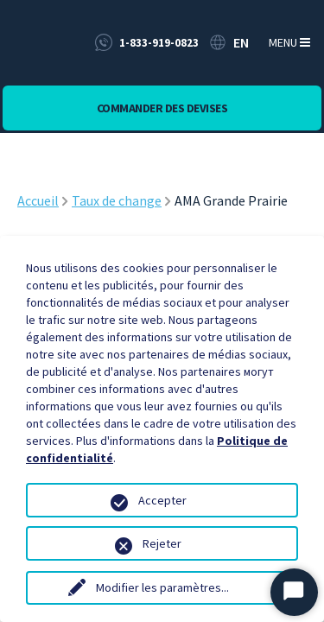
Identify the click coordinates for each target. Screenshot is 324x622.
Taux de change (117, 200)
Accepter (162, 500)
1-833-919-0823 (159, 42)
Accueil (38, 200)
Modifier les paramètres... (162, 587)
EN (241, 42)
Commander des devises (162, 108)
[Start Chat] (294, 592)
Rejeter (162, 543)
